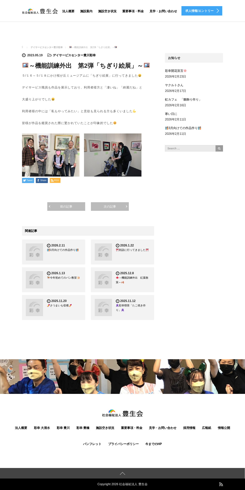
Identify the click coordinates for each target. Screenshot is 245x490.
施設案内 (86, 11)
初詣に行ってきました (132, 249)
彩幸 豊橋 (82, 427)
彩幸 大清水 (42, 427)
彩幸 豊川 (63, 427)
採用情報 (189, 427)
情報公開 (224, 427)
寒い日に (171, 113)
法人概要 (68, 11)
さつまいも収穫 (59, 305)
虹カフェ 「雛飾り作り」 (183, 99)
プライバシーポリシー (123, 444)
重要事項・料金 (133, 11)
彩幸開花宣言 (176, 70)
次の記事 (110, 206)
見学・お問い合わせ (163, 11)
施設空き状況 (107, 11)
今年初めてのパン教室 (63, 277)
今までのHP (153, 444)
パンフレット (92, 444)
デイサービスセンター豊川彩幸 (74, 55)
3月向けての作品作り (62, 249)
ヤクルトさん (174, 85)
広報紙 (206, 427)
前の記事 (66, 206)
